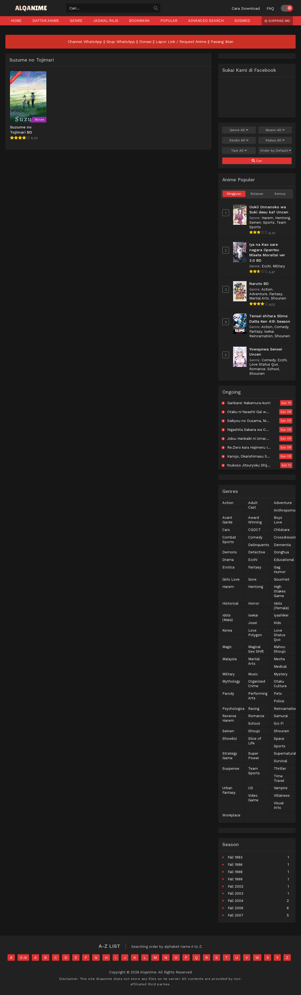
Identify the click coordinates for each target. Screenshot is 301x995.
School (273, 369)
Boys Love (278, 520)
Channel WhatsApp (85, 41)
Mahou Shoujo (280, 649)
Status (275, 140)
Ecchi (266, 266)
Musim (275, 130)
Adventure (258, 294)
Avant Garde (227, 520)
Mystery (281, 674)
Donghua (281, 552)
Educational (284, 560)
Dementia (282, 545)
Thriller (280, 768)
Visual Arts (279, 805)
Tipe (239, 150)
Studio (238, 140)
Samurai (281, 716)
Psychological (233, 709)
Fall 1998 (235, 872)
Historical (230, 603)
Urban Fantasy (229, 790)
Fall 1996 (235, 865)
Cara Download (246, 8)
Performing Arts (257, 695)
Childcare (282, 530)
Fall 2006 (235, 908)
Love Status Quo (263, 364)
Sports (269, 222)
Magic (227, 647)
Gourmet (281, 579)
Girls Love (231, 579)
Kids (277, 623)
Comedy (281, 327)
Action (266, 289)
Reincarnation (261, 336)
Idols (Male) (227, 617)
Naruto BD (259, 283)
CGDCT (254, 530)
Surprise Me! (277, 21)
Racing (253, 709)
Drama (228, 560)
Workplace (231, 815)
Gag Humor (280, 569)
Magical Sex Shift (256, 649)
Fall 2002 (235, 886)
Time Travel (279, 778)
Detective (256, 552)
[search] (156, 8)
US (250, 788)
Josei (252, 623)
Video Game (253, 797)
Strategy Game (229, 755)
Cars (226, 530)
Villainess (282, 795)
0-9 (23, 957)
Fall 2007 (235, 915)
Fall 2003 (235, 893)
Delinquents (258, 545)
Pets (278, 693)
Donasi (145, 41)
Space (279, 739)
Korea (227, 630)
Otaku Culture (280, 683)
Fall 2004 (235, 901)
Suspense (230, 768)
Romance (257, 369)
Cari (257, 160)
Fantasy (275, 294)
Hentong (282, 218)
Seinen (255, 222)
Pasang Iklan (222, 41)
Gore (252, 579)
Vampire (281, 788)
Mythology (231, 681)
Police (279, 701)
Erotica (228, 567)
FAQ (270, 8)
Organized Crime (256, 683)
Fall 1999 (235, 879)
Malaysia (229, 659)
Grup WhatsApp (120, 41)
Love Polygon (255, 632)
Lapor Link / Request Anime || (183, 41)
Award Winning (255, 520)
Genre (239, 130)
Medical (280, 667)
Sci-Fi (278, 723)
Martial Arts (259, 298)
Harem (267, 218)
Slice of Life (254, 741)
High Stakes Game (280, 591)
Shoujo (254, 731)
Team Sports (254, 770)
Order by (275, 150)
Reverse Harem (229, 718)
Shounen (278, 298)
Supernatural (285, 753)
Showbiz (229, 739)
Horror (253, 603)
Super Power (253, 755)
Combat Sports (229, 539)
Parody (228, 693)
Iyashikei (281, 615)
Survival (280, 761)
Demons (229, 552)
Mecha (279, 659)
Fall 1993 (235, 857)
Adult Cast (253, 505)
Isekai (269, 331)
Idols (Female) (281, 605)
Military (279, 266)
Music (253, 674)
